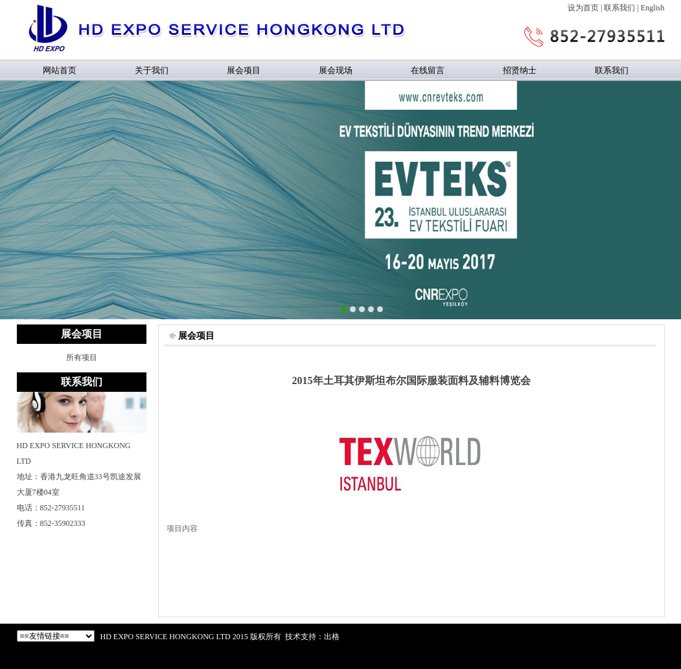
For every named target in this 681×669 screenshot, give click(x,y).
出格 (332, 636)
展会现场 (335, 70)
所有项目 (81, 357)
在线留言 (427, 70)
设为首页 (583, 7)
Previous (10, 198)
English (653, 7)
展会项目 (243, 70)
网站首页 (59, 70)
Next (671, 198)
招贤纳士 (520, 70)
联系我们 (619, 7)
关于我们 (151, 70)
